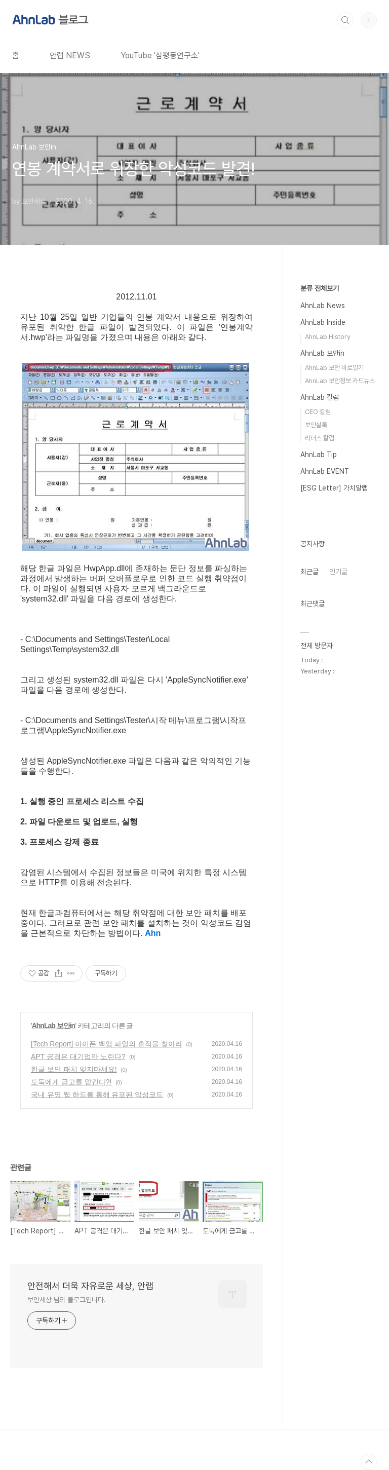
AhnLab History (328, 337)
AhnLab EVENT (324, 471)
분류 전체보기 (319, 288)
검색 (345, 20)
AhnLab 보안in (53, 1026)
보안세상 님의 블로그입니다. (66, 1300)
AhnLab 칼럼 (319, 397)
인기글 (338, 572)
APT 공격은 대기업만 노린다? (78, 1056)
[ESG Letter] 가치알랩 (334, 488)
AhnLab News (322, 305)
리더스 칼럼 (319, 438)
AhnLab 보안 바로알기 (334, 367)
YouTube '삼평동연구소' (160, 55)
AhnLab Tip (318, 454)
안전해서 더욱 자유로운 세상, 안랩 (90, 1285)
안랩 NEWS (70, 55)
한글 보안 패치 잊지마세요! (74, 1069)
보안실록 (316, 425)
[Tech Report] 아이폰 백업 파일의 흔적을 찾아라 (106, 1044)
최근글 (309, 572)
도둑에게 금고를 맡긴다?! (71, 1082)
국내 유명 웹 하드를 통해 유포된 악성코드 (97, 1094)
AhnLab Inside (322, 322)
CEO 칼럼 (318, 412)
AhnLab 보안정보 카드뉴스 (340, 381)
